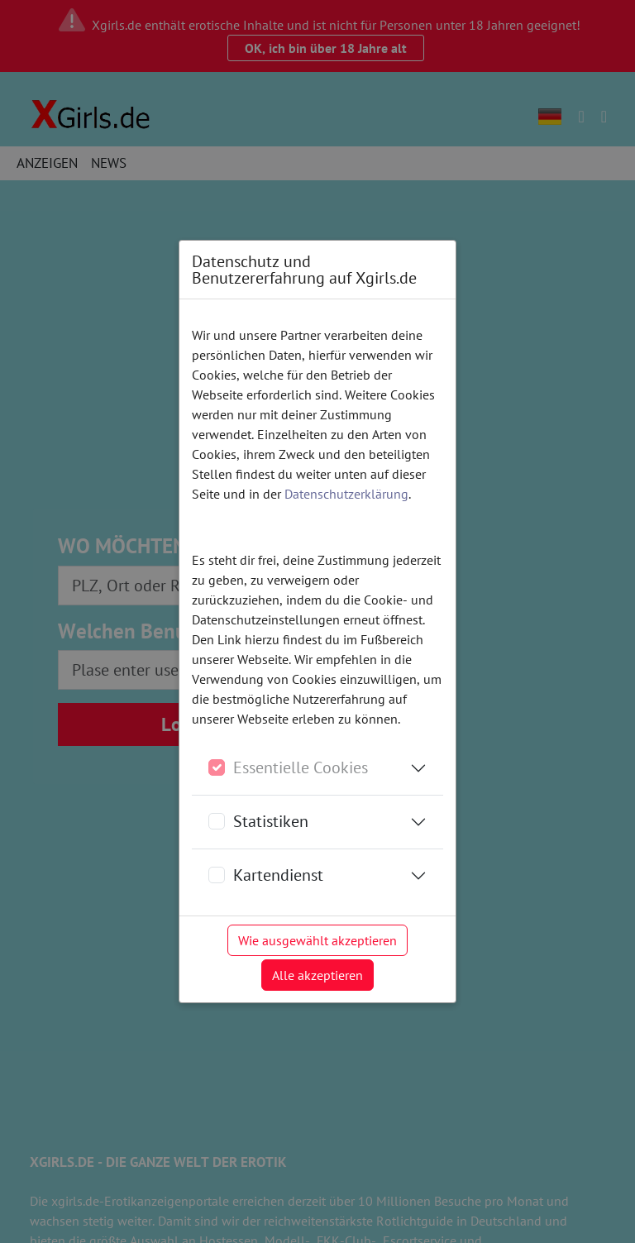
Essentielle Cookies (300, 767)
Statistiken (270, 821)
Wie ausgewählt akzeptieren (317, 940)
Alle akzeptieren (317, 975)
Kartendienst (278, 875)
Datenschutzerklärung (346, 493)
